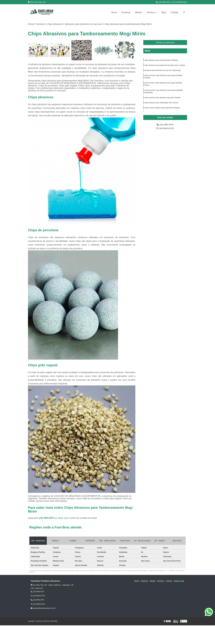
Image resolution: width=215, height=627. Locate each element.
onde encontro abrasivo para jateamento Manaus (162, 109)
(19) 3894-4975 (163, 2)
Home (114, 12)
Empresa (126, 12)
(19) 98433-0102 (179, 2)
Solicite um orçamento (165, 43)
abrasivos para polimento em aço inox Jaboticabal (162, 71)
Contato (174, 12)
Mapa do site (179, 581)
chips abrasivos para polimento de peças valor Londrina (164, 65)
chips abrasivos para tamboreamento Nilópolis (161, 60)
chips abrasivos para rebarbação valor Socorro (161, 104)
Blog (164, 12)
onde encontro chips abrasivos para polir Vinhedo (162, 99)
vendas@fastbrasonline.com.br (43, 608)
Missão (138, 12)
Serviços (151, 12)
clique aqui (63, 518)
